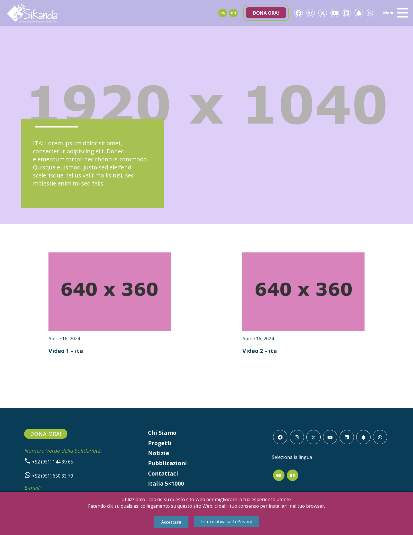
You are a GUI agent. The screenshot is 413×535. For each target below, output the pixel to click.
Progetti (160, 443)
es (222, 12)
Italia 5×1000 (166, 485)
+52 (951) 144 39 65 (48, 462)
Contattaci (164, 474)
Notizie (159, 454)
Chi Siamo (163, 433)
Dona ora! (266, 13)
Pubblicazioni (168, 464)
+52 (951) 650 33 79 (48, 477)
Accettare (170, 522)
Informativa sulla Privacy (226, 521)
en (233, 12)
